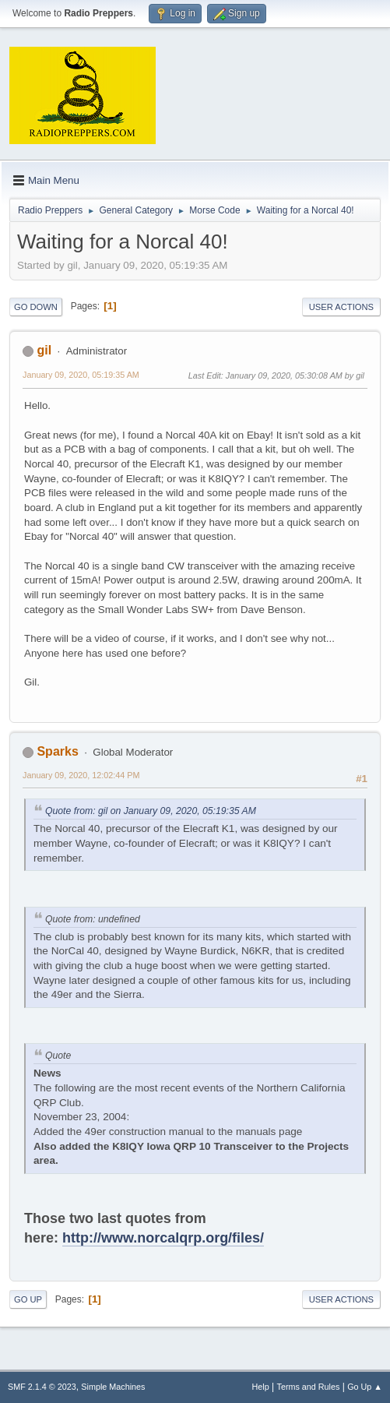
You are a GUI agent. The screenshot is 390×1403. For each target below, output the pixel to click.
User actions (341, 307)
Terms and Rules (308, 1386)
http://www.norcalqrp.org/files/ (163, 1238)
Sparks (57, 751)
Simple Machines (113, 1386)
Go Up (28, 1299)
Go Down (36, 307)
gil (44, 350)
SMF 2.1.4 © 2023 (42, 1386)
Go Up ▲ (364, 1386)
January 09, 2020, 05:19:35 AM (81, 374)
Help (260, 1386)
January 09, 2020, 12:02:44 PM (81, 775)
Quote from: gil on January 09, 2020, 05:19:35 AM (150, 810)
